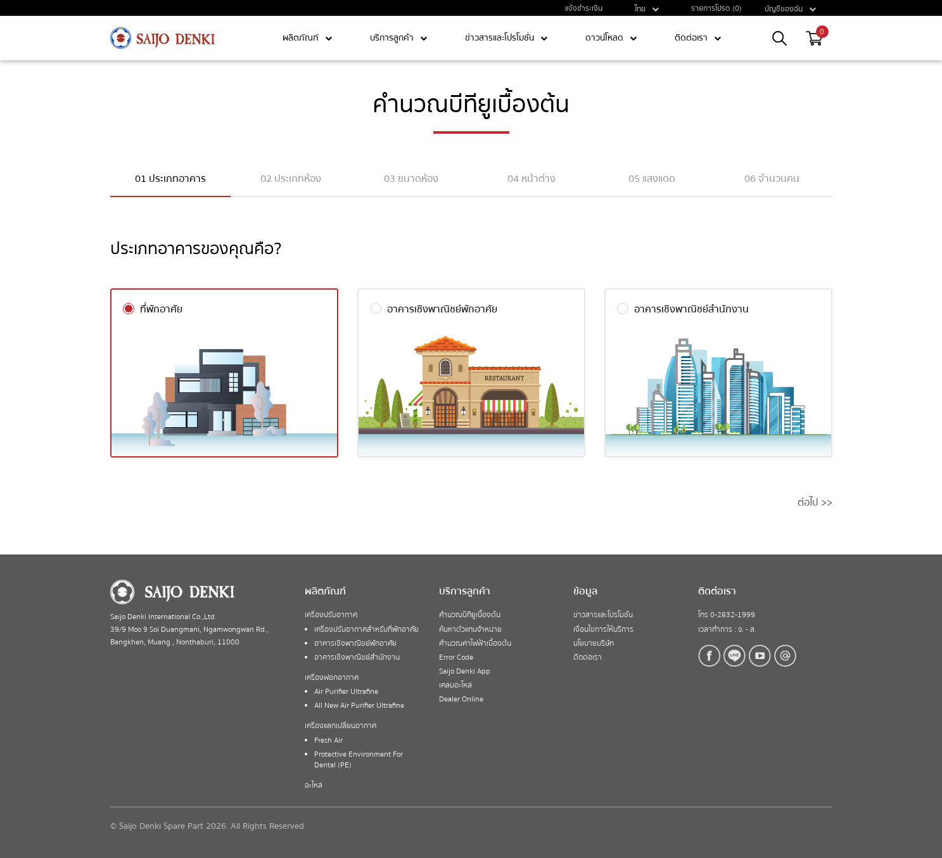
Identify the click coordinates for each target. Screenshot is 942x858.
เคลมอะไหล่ (455, 685)
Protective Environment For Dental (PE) (358, 759)
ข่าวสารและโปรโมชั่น (603, 615)
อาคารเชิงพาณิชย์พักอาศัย (355, 643)
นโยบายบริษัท (593, 643)
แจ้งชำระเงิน (583, 9)
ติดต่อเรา (587, 657)
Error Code (456, 657)
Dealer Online (461, 699)
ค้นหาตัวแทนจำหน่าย (470, 630)
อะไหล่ (313, 785)
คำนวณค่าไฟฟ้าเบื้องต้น (475, 643)
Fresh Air (328, 740)
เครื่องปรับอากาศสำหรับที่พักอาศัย (366, 630)
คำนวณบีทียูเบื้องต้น (469, 615)
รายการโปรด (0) (716, 9)
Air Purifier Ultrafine (346, 692)
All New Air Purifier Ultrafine (359, 706)
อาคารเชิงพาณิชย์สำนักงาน (357, 657)
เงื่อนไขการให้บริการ (603, 630)
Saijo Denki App (464, 671)
